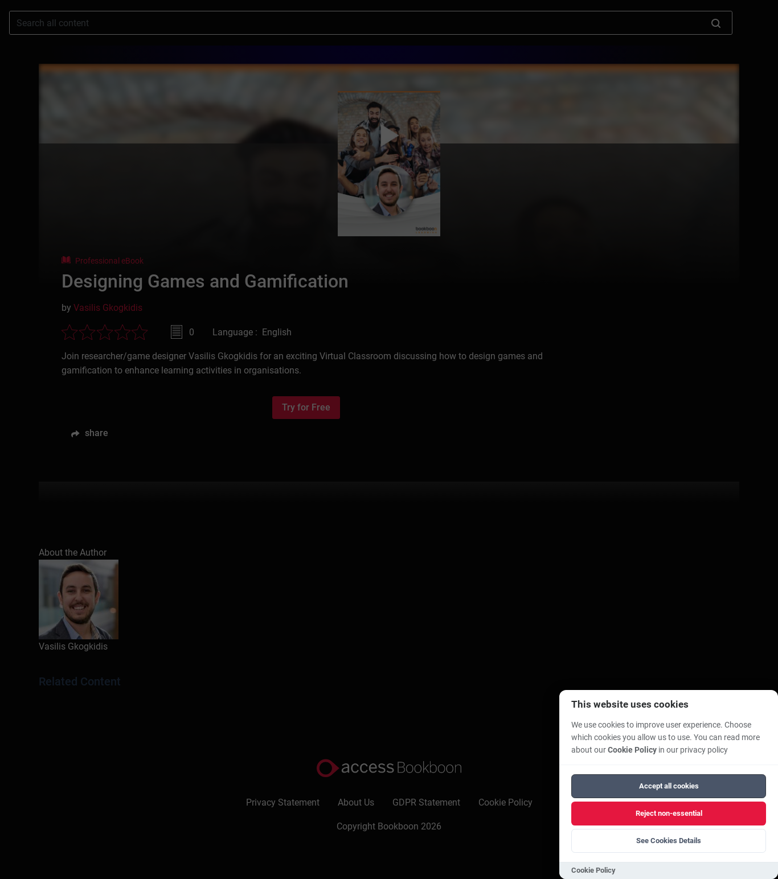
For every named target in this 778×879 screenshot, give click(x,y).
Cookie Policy (632, 750)
